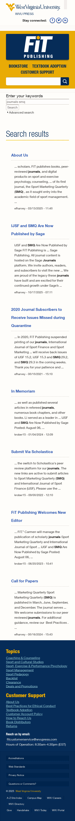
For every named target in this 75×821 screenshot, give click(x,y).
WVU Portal (58, 810)
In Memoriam (23, 391)
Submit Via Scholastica (32, 451)
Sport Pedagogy (17, 674)
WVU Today (40, 810)
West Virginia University (28, 791)
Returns (11, 726)
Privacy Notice (16, 775)
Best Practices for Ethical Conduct (31, 706)
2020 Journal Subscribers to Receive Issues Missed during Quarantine (38, 317)
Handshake (23, 810)
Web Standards (17, 766)
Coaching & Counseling (23, 658)
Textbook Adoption (49, 66)
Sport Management (20, 670)
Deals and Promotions (22, 686)
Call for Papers (24, 581)
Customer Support (37, 72)
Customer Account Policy (24, 714)
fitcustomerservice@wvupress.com (32, 739)
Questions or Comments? (22, 783)
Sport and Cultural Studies (25, 662)
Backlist (12, 678)
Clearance (13, 682)
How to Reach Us (18, 718)
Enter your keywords (24, 95)
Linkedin (65, 20)
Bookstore (18, 66)
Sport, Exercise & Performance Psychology (36, 666)
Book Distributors (18, 722)
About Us (19, 155)
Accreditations (16, 758)
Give (9, 810)
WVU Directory (16, 803)
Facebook (52, 20)
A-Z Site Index (14, 797)
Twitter (58, 20)
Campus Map (34, 797)
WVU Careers (54, 797)
